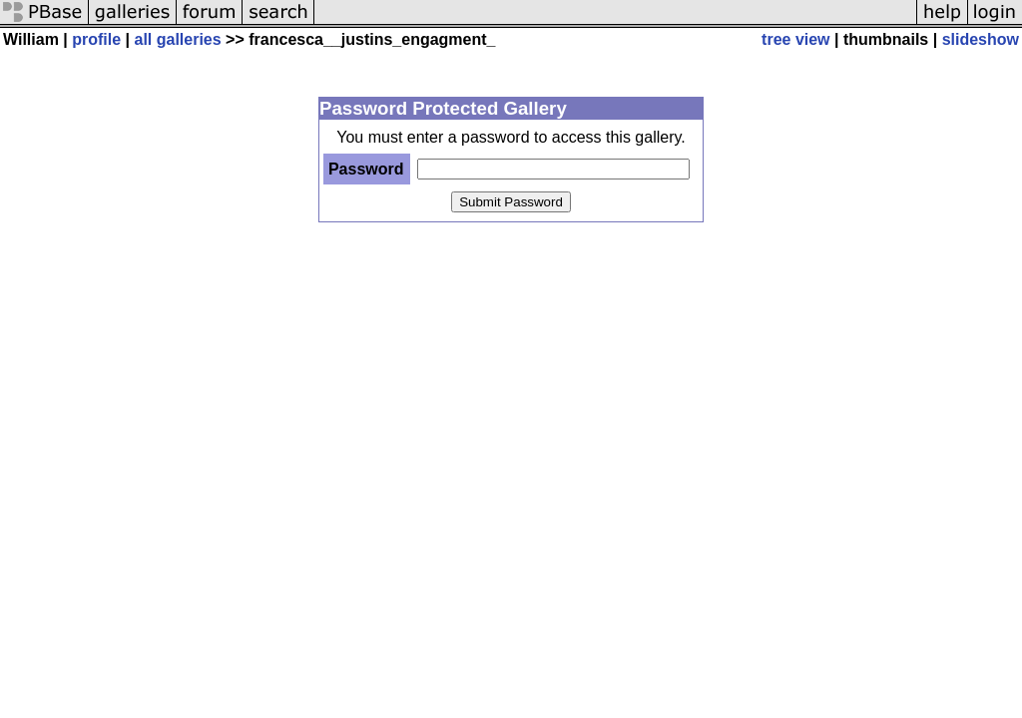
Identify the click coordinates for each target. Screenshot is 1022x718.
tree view (795, 39)
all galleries (178, 39)
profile (96, 39)
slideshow (980, 39)
